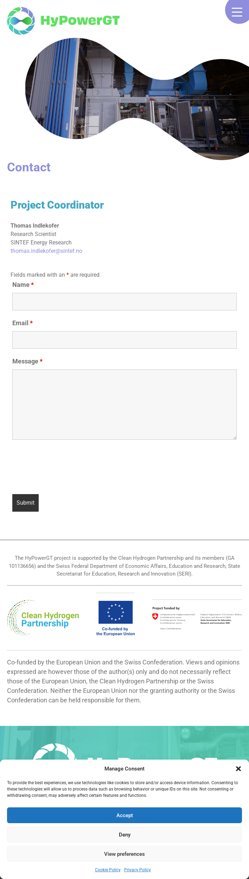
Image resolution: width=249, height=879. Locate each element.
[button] (238, 768)
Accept (124, 815)
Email (22, 323)
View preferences (124, 854)
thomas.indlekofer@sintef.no (46, 251)
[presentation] (65, 468)
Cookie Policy (108, 869)
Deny (124, 835)
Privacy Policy (137, 869)
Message (27, 361)
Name (23, 284)
